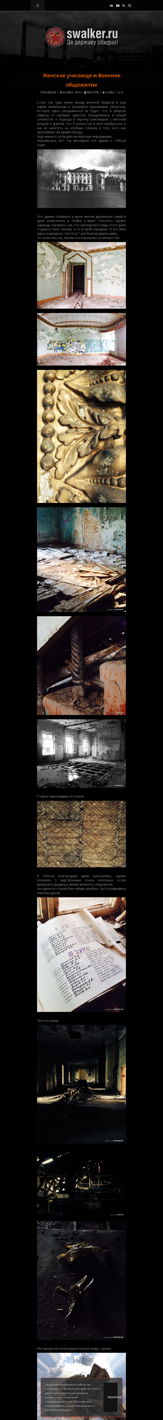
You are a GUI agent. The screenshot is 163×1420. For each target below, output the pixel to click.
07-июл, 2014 (70, 92)
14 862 (108, 92)
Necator (91, 92)
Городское (48, 92)
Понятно (113, 1397)
